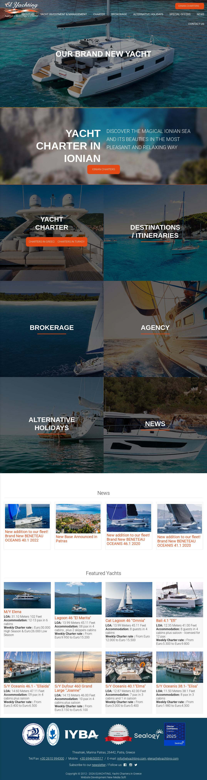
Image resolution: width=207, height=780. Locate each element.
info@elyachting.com (131, 758)
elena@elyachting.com (163, 758)
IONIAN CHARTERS (188, 5)
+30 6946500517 (91, 758)
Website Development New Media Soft (103, 777)
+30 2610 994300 (52, 758)
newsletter (99, 765)
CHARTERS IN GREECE (42, 241)
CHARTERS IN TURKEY (71, 241)
